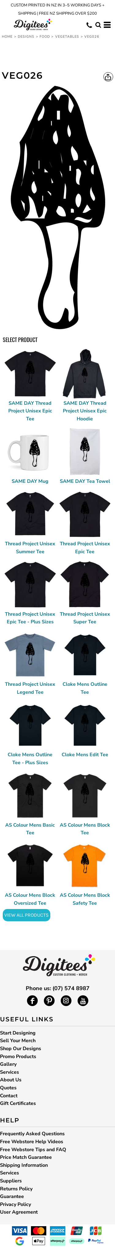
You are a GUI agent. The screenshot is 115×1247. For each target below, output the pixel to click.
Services (9, 1072)
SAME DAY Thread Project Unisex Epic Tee (30, 411)
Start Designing (18, 1033)
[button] (98, 25)
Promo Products (18, 1056)
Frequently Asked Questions (32, 1133)
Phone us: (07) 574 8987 (58, 988)
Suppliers (11, 1181)
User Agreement (19, 1212)
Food (45, 36)
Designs (26, 36)
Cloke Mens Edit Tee (85, 754)
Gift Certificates (18, 1103)
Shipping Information (24, 1165)
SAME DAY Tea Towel (85, 481)
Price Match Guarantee (26, 1157)
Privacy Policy (15, 1204)
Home (7, 36)
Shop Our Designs (20, 1048)
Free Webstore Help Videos (31, 1141)
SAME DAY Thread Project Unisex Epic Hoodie (85, 411)
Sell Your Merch (18, 1040)
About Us (10, 1079)
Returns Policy (16, 1188)
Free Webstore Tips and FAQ (33, 1149)
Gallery (8, 1064)
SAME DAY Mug (30, 481)
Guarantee (12, 1196)
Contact (8, 1095)
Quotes (8, 1087)
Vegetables (67, 36)
